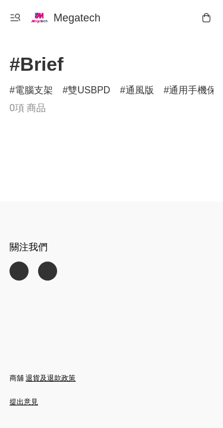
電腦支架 (34, 90)
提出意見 (24, 402)
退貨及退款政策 (51, 378)
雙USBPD (89, 90)
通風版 (139, 90)
